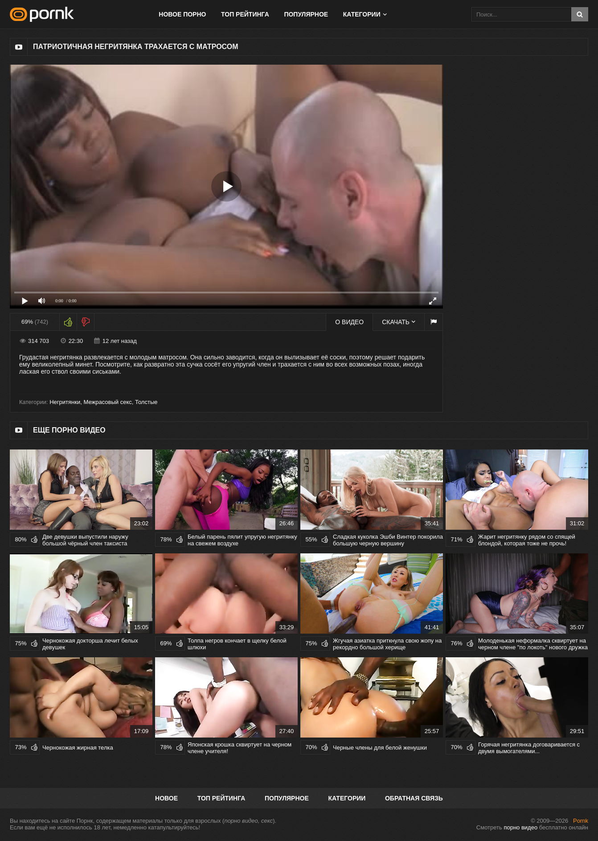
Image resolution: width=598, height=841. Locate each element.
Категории (362, 14)
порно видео (520, 827)
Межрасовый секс (107, 402)
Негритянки (64, 402)
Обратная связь (414, 798)
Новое (166, 798)
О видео (349, 322)
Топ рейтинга (245, 14)
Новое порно (182, 14)
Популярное (306, 14)
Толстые (146, 402)
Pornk (580, 820)
